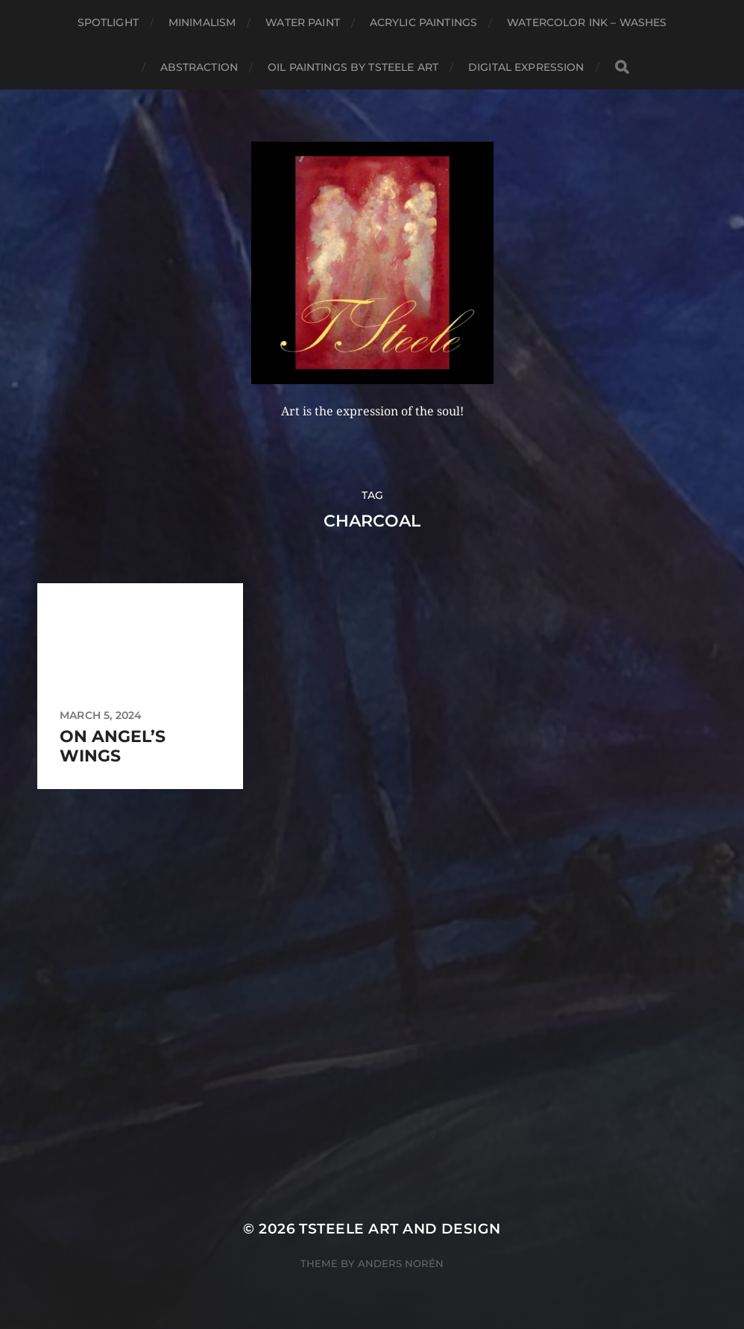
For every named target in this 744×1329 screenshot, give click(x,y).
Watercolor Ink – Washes (586, 22)
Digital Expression (526, 67)
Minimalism (202, 22)
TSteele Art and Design (399, 1228)
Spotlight (108, 22)
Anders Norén (401, 1263)
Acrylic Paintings (423, 22)
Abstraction (199, 67)
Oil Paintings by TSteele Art (353, 67)
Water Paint (302, 22)
